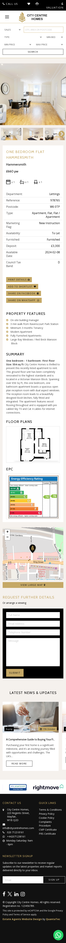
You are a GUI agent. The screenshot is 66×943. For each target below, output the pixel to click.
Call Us (10, 3)
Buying (9, 729)
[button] (33, 549)
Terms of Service (21, 914)
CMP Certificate (48, 829)
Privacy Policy (46, 813)
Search (33, 51)
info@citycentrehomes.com (18, 826)
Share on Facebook (23, 293)
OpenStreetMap (50, 579)
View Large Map (33, 584)
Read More (19, 763)
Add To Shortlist (20, 286)
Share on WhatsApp (24, 300)
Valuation (55, 5)
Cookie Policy (46, 817)
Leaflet (40, 579)
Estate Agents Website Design (22, 919)
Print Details (17, 279)
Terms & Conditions (50, 809)
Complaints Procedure (45, 823)
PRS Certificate (47, 833)
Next (60, 134)
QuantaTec (53, 919)
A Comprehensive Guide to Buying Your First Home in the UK (30, 739)
